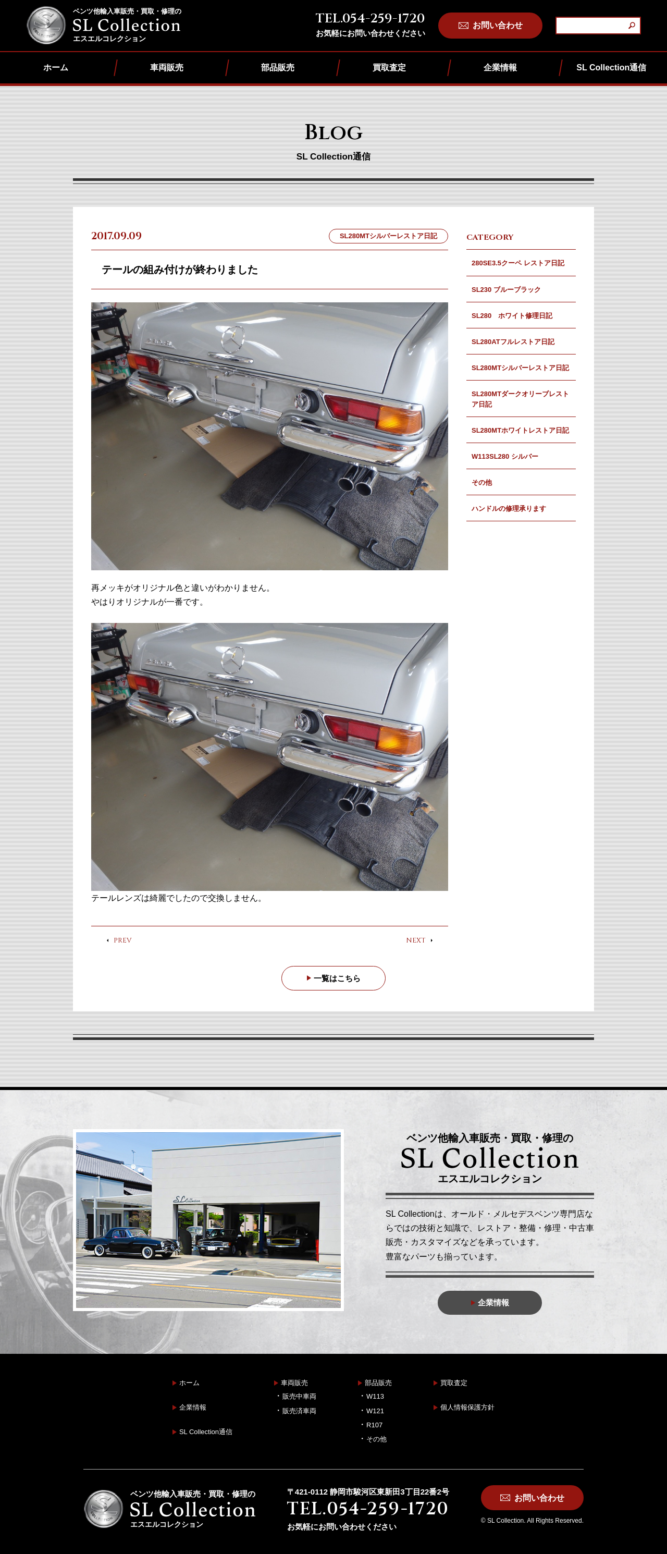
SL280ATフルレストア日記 (513, 342)
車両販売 (166, 67)
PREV (123, 941)
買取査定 (389, 67)
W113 (375, 1397)
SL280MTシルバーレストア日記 (520, 368)
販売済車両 (299, 1411)
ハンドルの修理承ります (509, 508)
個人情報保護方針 (467, 1408)
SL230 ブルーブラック (506, 289)
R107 (374, 1425)
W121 (375, 1411)
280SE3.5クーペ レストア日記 (518, 263)
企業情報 (500, 67)
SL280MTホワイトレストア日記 (520, 430)
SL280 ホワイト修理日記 (512, 316)
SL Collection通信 (611, 67)
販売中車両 (299, 1397)
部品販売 (277, 67)
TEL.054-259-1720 (370, 18)
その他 (482, 482)
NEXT (416, 941)
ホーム (55, 67)
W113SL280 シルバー (505, 456)
